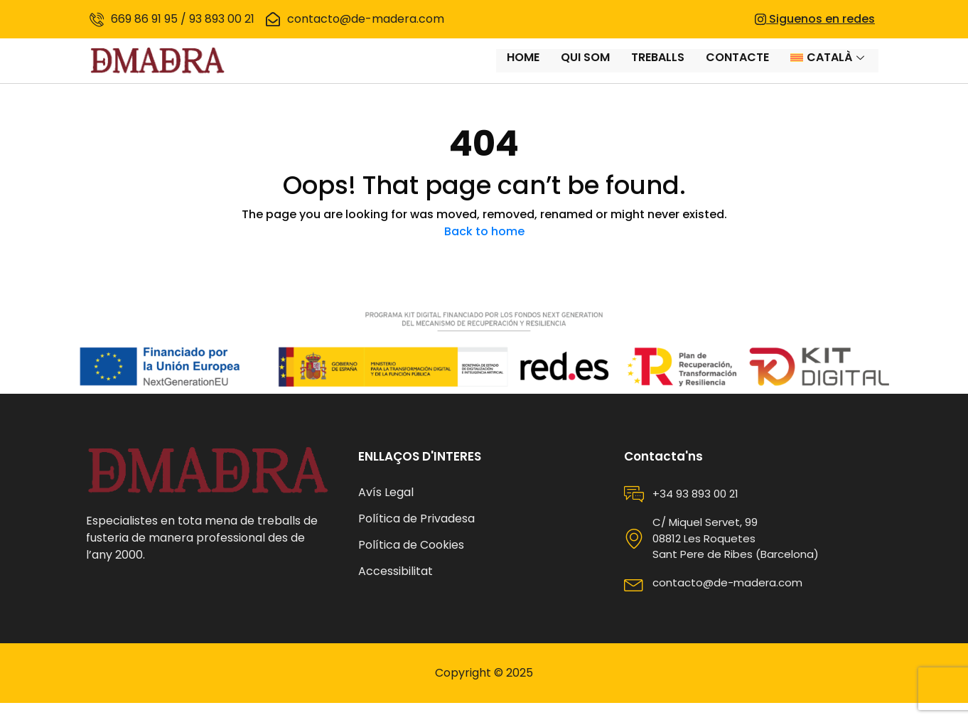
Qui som (585, 69)
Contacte (737, 69)
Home (523, 69)
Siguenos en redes (815, 19)
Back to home (484, 248)
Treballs (657, 69)
